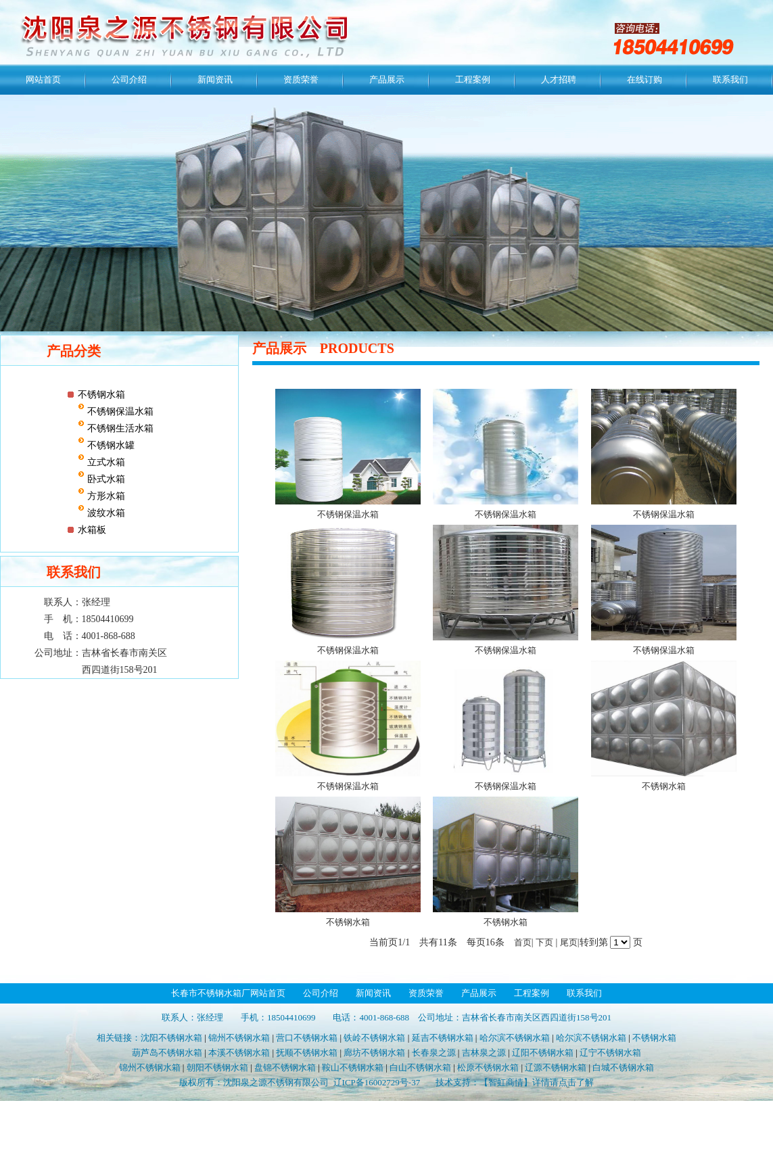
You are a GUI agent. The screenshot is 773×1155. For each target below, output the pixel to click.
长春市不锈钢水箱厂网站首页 (228, 993)
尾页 (569, 942)
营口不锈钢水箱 (306, 1038)
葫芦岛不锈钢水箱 (167, 1052)
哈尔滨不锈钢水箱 (514, 1038)
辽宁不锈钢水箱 (610, 1052)
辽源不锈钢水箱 (555, 1067)
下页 (544, 942)
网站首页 (43, 79)
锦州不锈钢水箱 (239, 1038)
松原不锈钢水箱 (488, 1067)
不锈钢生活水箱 (119, 428)
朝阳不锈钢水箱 (217, 1067)
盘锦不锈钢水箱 (285, 1067)
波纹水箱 (105, 513)
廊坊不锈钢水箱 (374, 1052)
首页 (523, 942)
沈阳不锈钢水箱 (171, 1038)
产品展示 (386, 79)
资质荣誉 (301, 79)
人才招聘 (558, 79)
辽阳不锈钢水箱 (542, 1052)
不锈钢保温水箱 (119, 411)
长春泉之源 (434, 1052)
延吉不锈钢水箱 (442, 1038)
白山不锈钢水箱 (420, 1067)
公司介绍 (129, 79)
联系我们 (730, 79)
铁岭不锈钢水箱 (374, 1038)
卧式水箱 (105, 479)
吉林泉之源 (484, 1052)
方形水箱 (105, 496)
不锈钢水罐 (110, 445)
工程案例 (472, 79)
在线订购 (644, 79)
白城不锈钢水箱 (623, 1067)
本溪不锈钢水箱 (239, 1052)
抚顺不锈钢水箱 (306, 1052)
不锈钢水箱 (101, 395)
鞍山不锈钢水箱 (352, 1067)
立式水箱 (105, 462)
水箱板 (92, 530)
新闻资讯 (215, 79)
